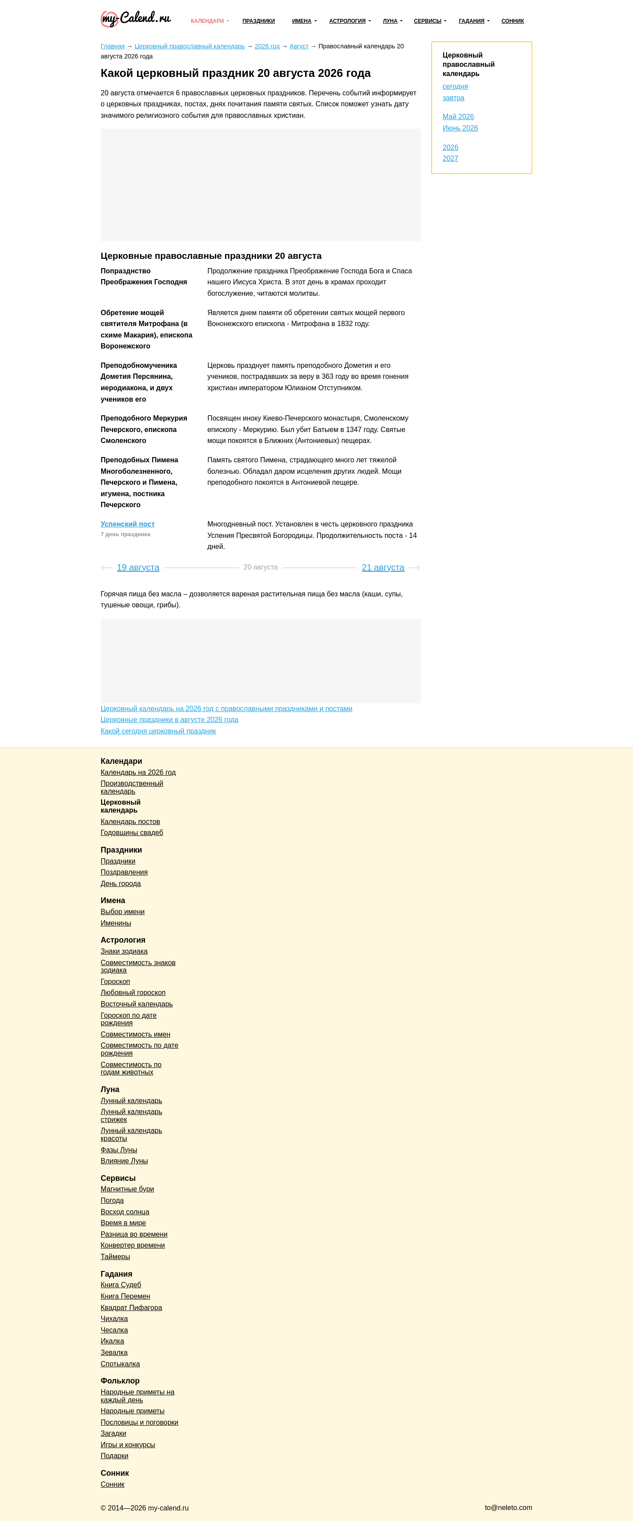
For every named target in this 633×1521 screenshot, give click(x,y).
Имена (302, 21)
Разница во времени (134, 1234)
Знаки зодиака (124, 951)
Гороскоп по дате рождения (128, 1019)
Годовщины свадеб (132, 832)
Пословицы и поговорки (139, 1422)
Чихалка (114, 1318)
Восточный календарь (137, 1004)
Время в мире (123, 1223)
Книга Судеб (121, 1285)
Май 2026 (458, 116)
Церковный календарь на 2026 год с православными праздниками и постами (227, 708)
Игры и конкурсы (128, 1444)
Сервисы (427, 21)
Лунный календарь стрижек (131, 1115)
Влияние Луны (124, 1161)
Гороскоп (115, 981)
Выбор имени (123, 911)
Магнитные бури (127, 1189)
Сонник (513, 21)
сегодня (455, 86)
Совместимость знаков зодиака (138, 966)
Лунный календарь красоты (131, 1134)
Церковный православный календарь (469, 64)
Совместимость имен (136, 1034)
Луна (390, 21)
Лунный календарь (131, 1100)
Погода (112, 1200)
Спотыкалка (120, 1364)
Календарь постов (130, 821)
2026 (450, 147)
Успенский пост (128, 524)
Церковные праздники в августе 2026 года (169, 719)
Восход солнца (125, 1212)
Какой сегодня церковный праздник (158, 731)
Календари (207, 21)
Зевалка (114, 1352)
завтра (454, 98)
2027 (450, 158)
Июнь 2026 (460, 128)
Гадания (471, 21)
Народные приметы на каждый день (138, 1396)
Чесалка (114, 1330)
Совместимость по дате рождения (139, 1049)
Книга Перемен (125, 1296)
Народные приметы (133, 1411)
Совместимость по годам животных (131, 1068)
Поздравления (124, 872)
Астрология (347, 21)
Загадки (113, 1433)
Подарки (114, 1455)
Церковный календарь (121, 806)
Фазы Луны (119, 1150)
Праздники (259, 21)
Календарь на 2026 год (138, 772)
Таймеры (115, 1256)
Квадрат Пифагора (131, 1307)
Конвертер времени (133, 1245)
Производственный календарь (132, 787)
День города (121, 883)
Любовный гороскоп (133, 992)
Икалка (112, 1341)
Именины (116, 923)
